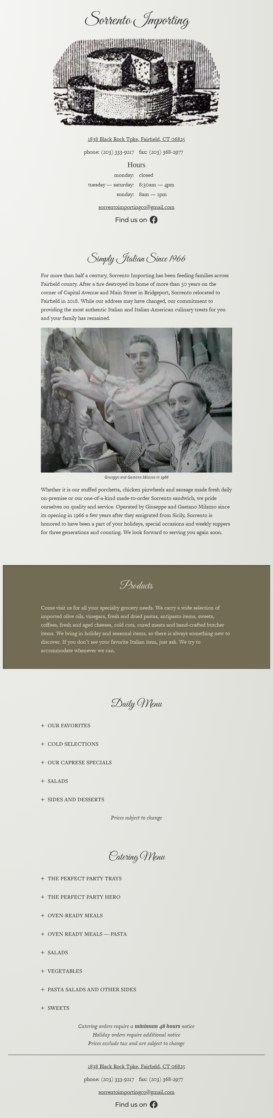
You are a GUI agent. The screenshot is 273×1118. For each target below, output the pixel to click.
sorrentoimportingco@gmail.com (136, 207)
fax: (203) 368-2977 (161, 151)
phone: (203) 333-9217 (109, 151)
